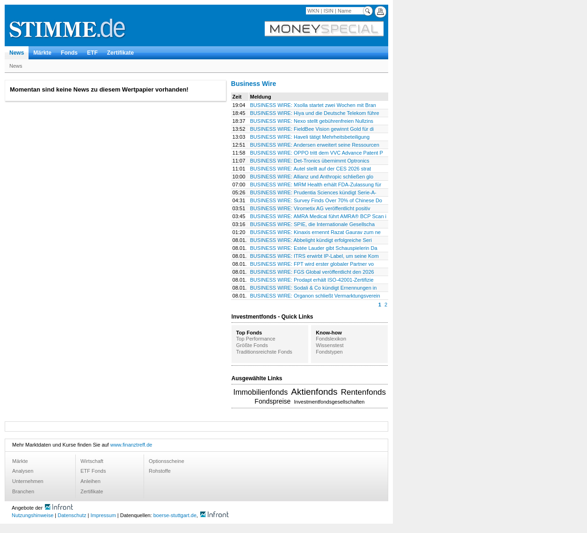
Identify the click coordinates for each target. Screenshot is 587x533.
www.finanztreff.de (131, 445)
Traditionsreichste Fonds (264, 352)
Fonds (69, 53)
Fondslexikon (331, 338)
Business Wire (253, 83)
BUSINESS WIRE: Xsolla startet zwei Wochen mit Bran (313, 105)
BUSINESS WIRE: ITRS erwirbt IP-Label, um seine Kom (314, 256)
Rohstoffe (160, 471)
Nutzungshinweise (32, 515)
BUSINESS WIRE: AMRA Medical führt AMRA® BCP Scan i (318, 216)
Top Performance (255, 338)
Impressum (103, 515)
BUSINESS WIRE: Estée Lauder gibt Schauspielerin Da (313, 248)
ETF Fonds (93, 471)
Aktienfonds (314, 392)
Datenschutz (72, 515)
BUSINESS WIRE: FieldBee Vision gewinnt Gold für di (312, 129)
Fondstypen (329, 352)
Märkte (42, 53)
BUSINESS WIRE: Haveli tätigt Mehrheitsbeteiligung (310, 137)
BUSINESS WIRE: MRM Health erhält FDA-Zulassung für (316, 184)
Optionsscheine (166, 461)
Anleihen (90, 481)
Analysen (22, 471)
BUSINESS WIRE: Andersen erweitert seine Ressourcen (314, 145)
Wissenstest (329, 345)
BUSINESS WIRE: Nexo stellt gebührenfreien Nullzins (312, 121)
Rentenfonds (363, 392)
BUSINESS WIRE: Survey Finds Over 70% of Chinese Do (316, 200)
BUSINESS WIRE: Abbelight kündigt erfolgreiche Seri (311, 240)
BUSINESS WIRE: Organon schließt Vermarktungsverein (315, 295)
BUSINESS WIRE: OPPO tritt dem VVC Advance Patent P (316, 153)
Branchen (23, 491)
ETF (92, 53)
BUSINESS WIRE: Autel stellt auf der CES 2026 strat (310, 168)
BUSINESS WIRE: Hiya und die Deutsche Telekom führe (314, 113)
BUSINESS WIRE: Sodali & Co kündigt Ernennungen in (313, 288)
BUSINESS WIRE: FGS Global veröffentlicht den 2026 (312, 272)
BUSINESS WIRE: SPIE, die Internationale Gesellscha (312, 224)
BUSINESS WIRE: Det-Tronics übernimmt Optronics (310, 160)
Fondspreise (272, 401)
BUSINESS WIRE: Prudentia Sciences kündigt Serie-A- (313, 192)
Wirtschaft (91, 461)
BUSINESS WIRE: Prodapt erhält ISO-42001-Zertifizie (312, 280)
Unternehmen (27, 481)
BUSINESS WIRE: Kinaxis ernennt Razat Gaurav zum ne (315, 232)
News (16, 53)
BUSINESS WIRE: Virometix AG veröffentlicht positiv (310, 208)
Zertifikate (120, 53)
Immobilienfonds (260, 392)
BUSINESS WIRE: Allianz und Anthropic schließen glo (312, 176)
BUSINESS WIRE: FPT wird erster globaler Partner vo (312, 264)
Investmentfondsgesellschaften (329, 402)
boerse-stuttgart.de (174, 515)
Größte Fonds (252, 345)
